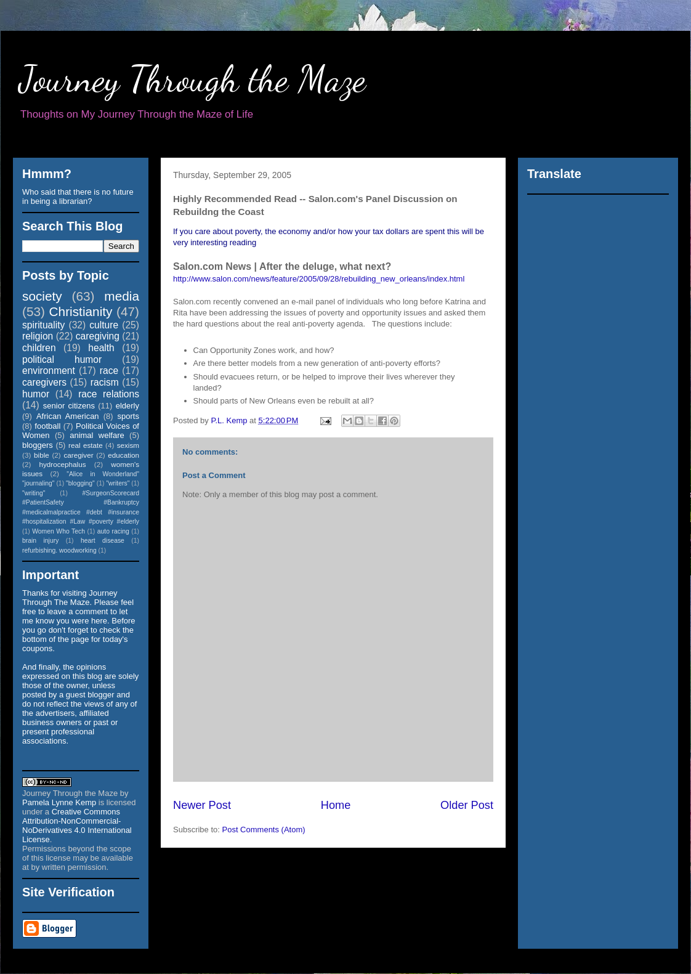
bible (41, 455)
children (39, 348)
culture (103, 325)
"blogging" (80, 483)
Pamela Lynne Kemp (59, 802)
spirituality (43, 325)
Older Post (466, 805)
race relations (108, 394)
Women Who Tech (58, 531)
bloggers (37, 445)
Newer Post (202, 805)
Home (336, 805)
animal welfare (97, 435)
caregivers (44, 382)
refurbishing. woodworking (59, 550)
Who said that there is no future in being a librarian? (78, 196)
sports (128, 416)
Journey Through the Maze (192, 79)
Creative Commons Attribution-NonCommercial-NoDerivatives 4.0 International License (77, 825)
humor (35, 394)
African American (67, 416)
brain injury (40, 540)
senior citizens (69, 405)
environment (48, 370)
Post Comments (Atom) (263, 829)
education (123, 455)
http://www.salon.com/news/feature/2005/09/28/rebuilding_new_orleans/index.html (318, 278)
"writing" (33, 493)
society (42, 296)
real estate (85, 445)
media (121, 296)
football (47, 426)
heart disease (102, 540)
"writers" (117, 483)
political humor (62, 359)
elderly (127, 405)
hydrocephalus (62, 464)
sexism (128, 445)
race (109, 370)
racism (105, 382)
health (101, 348)
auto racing (113, 531)
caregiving (97, 336)
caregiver (79, 455)
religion (37, 336)
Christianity (81, 311)
